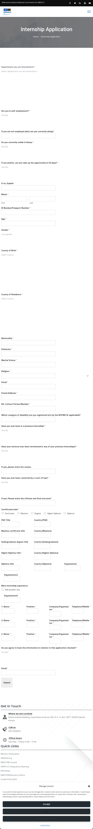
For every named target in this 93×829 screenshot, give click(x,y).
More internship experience (14, 585)
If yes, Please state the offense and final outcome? (26, 498)
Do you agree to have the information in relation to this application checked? (39, 647)
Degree (37, 513)
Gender (5, 230)
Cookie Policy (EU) (9, 779)
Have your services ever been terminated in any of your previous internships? (39, 446)
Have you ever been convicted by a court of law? (25, 478)
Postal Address (9, 393)
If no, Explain (7, 183)
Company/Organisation (59, 608)
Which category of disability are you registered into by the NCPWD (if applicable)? (41, 415)
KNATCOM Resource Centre (13, 775)
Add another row (12, 589)
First (3, 203)
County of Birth (9, 250)
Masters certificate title (13, 530)
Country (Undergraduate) (46, 541)
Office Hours (15, 738)
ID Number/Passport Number (16, 208)
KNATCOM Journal (9, 762)
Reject (46, 811)
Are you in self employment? (15, 111)
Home (35, 36)
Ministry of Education (10, 754)
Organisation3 (11, 595)
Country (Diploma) (42, 563)
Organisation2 (11, 574)
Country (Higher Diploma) (46, 552)
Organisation (70, 563)
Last (31, 203)
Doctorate (9, 513)
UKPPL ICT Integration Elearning (15, 767)
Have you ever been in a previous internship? (23, 426)
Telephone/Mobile (81, 606)
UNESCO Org (6, 758)
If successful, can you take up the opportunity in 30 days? (30, 162)
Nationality (7, 338)
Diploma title (7, 563)
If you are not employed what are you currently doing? (27, 131)
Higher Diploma (54, 513)
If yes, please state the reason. (16, 467)
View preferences (46, 818)
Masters (24, 513)
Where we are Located (20, 713)
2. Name (6, 620)
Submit (6, 682)
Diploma (70, 513)
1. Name (6, 606)
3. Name (6, 634)
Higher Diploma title (11, 552)
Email (4, 382)
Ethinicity (6, 349)
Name (4, 194)
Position (31, 606)
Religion (6, 371)
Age (4, 219)
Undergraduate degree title (14, 541)
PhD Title (5, 520)
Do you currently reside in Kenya (17, 142)
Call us (12, 727)
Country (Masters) (42, 530)
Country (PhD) (40, 520)
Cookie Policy (45, 825)
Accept (46, 804)
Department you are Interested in (18, 67)
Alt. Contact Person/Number (15, 404)
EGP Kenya (5, 771)
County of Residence (12, 294)
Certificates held (10, 509)
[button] (89, 786)
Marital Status (9, 360)
